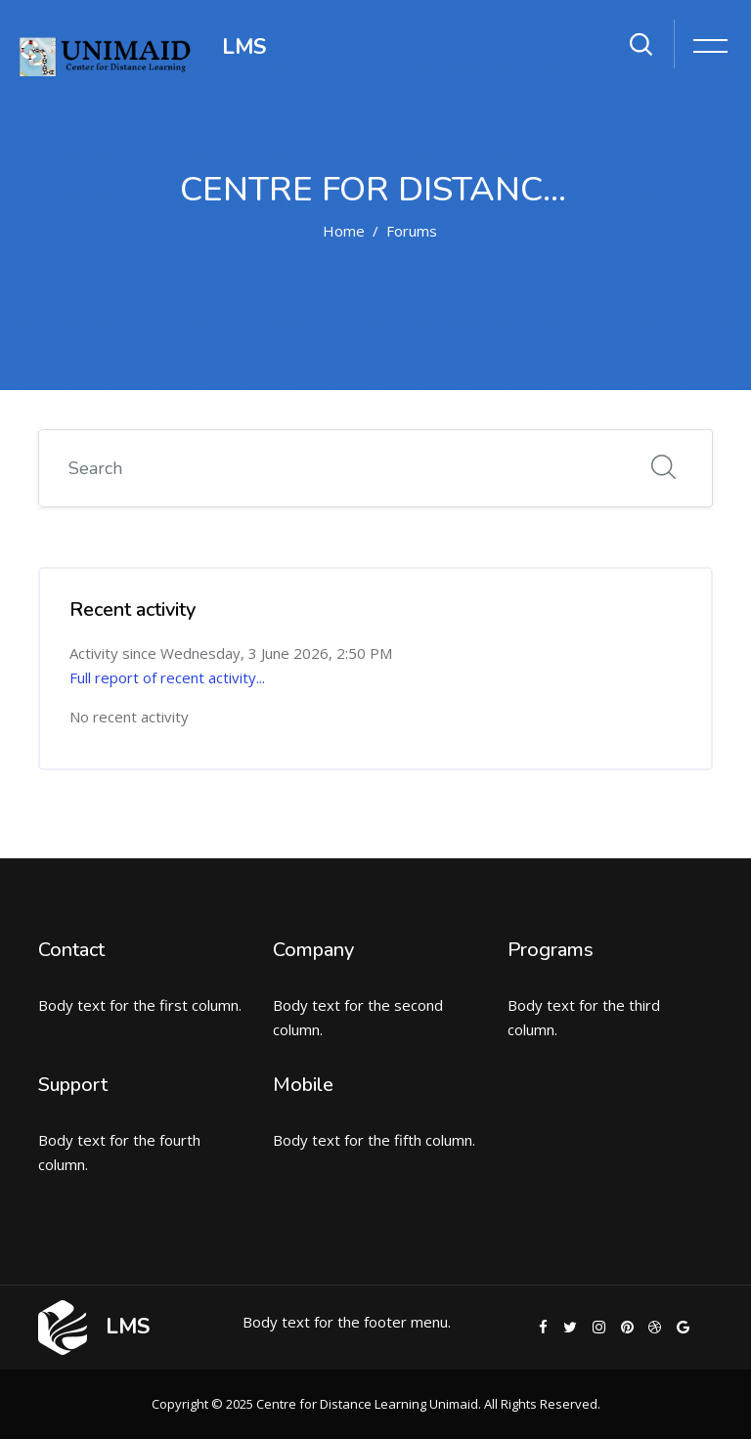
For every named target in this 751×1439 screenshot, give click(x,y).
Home (344, 230)
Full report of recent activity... (167, 677)
